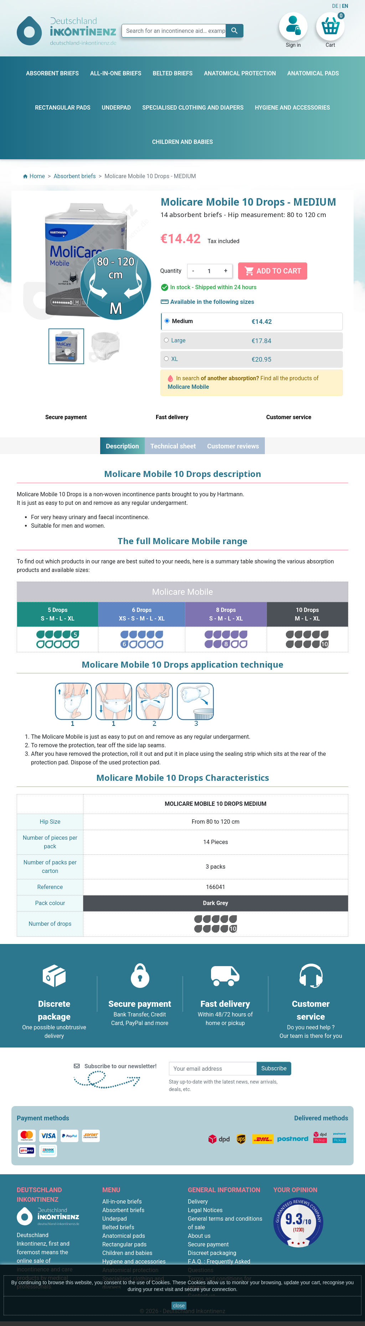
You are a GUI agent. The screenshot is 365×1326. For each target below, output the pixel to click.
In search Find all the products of (243, 382)
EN (345, 6)
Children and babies (127, 1253)
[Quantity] (209, 271)
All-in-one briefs (122, 1201)
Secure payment (208, 1244)
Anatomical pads (123, 1235)
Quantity (170, 270)
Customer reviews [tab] (233, 446)
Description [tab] (122, 446)
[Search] (182, 30)
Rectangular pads (124, 1244)
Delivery (198, 1201)
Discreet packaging (212, 1253)
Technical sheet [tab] (173, 446)
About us (199, 1235)
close (179, 1306)
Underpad (114, 1218)
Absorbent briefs (123, 1210)
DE (336, 6)
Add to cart (272, 271)
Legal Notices (205, 1210)
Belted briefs (118, 1227)
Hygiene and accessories (134, 1261)
